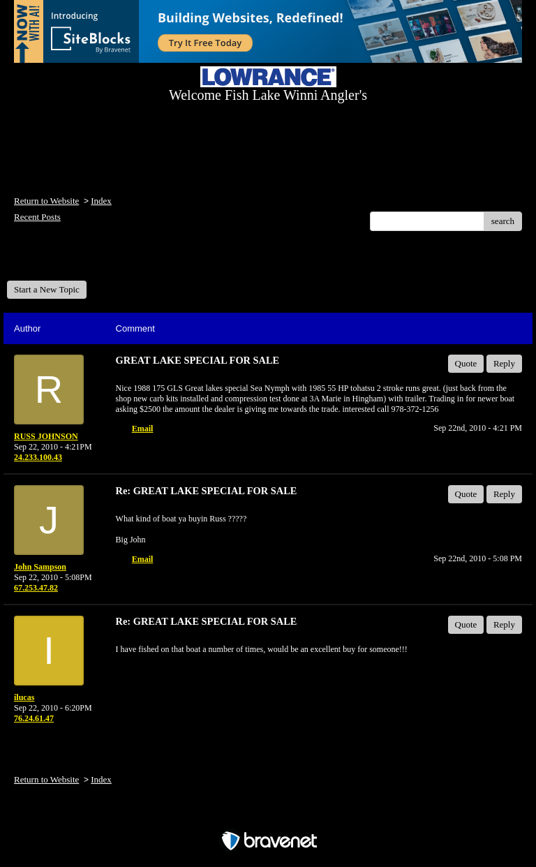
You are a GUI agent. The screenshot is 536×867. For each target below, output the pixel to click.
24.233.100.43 (38, 457)
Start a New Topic (47, 289)
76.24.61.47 (34, 718)
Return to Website (46, 200)
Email (143, 429)
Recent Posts (37, 217)
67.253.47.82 (36, 588)
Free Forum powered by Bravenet (268, 816)
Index (101, 200)
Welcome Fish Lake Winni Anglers (82, 260)
